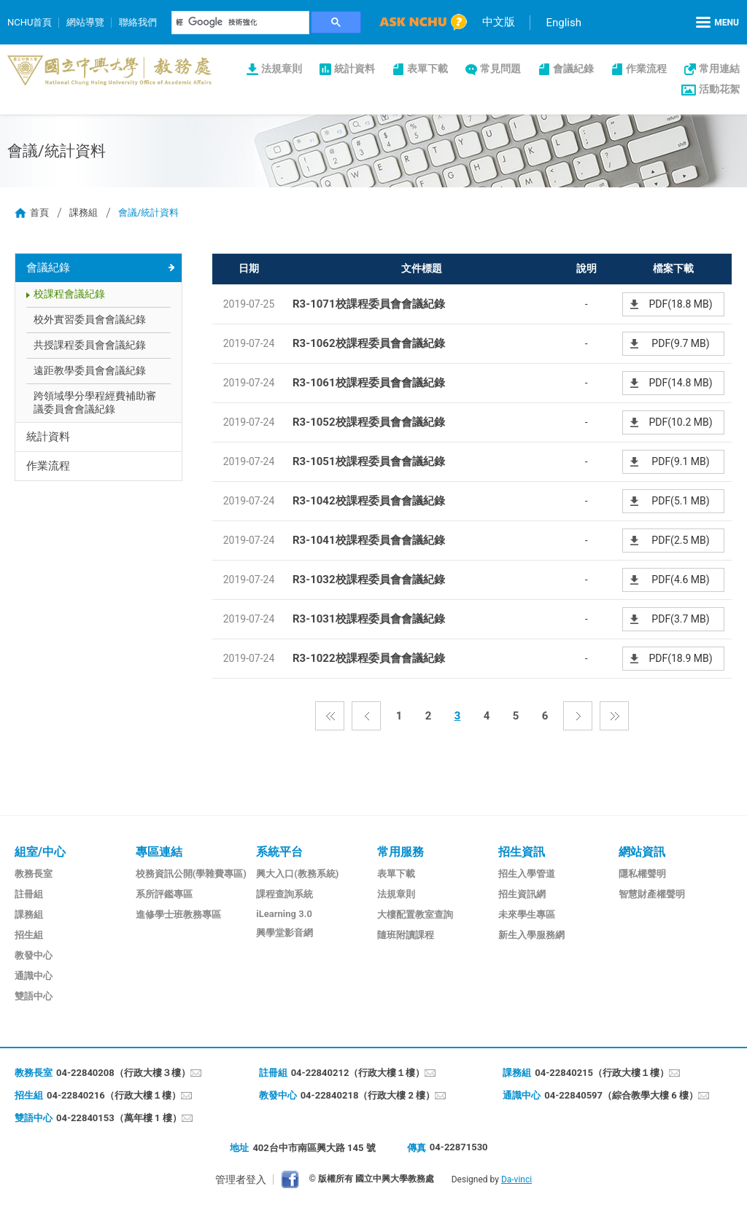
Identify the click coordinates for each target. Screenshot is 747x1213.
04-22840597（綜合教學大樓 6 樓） (621, 1095)
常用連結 (719, 68)
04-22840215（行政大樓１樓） (602, 1072)
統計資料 (354, 68)
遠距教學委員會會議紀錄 (90, 370)
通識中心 (34, 975)
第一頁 (329, 715)
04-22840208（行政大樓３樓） (123, 1072)
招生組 (29, 934)
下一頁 (577, 715)
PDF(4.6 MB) (680, 579)
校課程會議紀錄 (69, 294)
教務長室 (34, 873)
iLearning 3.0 (284, 913)
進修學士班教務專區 (178, 914)
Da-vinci (516, 1179)
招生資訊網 (522, 894)
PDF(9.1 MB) (680, 461)
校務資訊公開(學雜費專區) (191, 873)
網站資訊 (642, 852)
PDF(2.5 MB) (680, 540)
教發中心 (34, 955)
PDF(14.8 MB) (680, 383)
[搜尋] (241, 23)
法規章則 (281, 68)
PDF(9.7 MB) (680, 343)
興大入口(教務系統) (297, 873)
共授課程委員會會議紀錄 (90, 345)
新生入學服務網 (531, 934)
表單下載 (427, 68)
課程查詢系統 (284, 894)
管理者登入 (240, 1179)
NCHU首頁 (29, 22)
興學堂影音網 (284, 932)
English (563, 22)
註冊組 (29, 894)
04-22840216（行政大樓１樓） (114, 1095)
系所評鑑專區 (164, 894)
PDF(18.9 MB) (680, 658)
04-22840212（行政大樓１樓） (358, 1072)
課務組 (83, 212)
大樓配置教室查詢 (415, 914)
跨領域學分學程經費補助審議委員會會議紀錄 (95, 402)
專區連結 (159, 852)
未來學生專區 (526, 914)
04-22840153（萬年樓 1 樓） (119, 1117)
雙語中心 (34, 996)
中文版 (498, 21)
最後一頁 (614, 715)
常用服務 (400, 852)
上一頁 (366, 715)
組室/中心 (40, 852)
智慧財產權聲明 (652, 894)
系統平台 (279, 852)
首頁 (39, 212)
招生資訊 (521, 852)
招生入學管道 (526, 873)
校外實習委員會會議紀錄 (90, 319)
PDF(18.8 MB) (680, 304)
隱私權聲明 (642, 873)
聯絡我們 (138, 22)
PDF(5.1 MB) (680, 501)
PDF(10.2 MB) (680, 422)
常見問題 (500, 68)
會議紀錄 (573, 68)
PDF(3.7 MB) (680, 619)
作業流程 (646, 68)
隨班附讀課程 (405, 934)
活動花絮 (719, 89)
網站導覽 (85, 22)
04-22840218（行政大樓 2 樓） (368, 1095)
